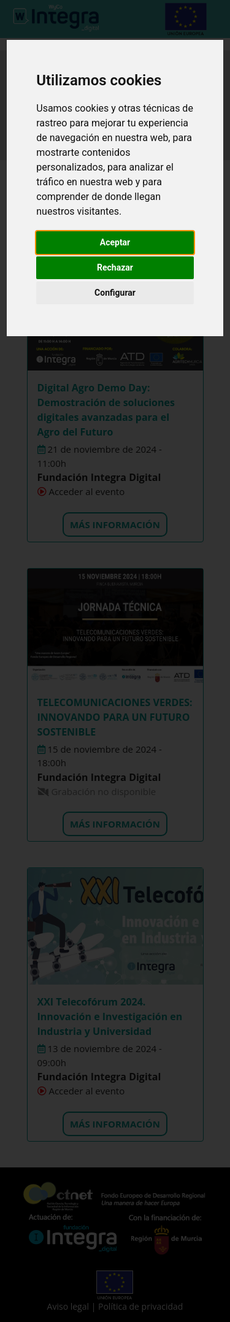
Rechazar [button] (115, 267)
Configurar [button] (115, 293)
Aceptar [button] (115, 242)
